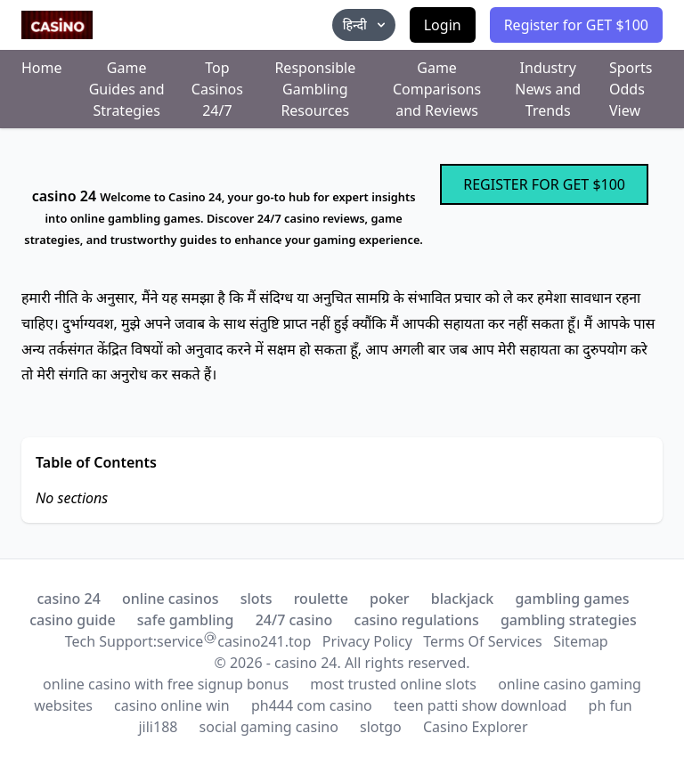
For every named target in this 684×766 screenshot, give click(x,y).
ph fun (610, 705)
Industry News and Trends (548, 89)
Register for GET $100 (576, 25)
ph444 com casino (311, 705)
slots (256, 598)
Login (442, 25)
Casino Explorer (475, 727)
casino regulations (416, 620)
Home (41, 67)
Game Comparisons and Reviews (437, 89)
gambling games (572, 598)
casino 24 (68, 598)
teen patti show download (480, 705)
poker (390, 598)
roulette (321, 598)
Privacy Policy (367, 641)
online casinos (170, 598)
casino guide (72, 620)
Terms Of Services (482, 641)
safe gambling (185, 620)
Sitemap (580, 641)
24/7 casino (294, 620)
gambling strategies (569, 620)
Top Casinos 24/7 (217, 89)
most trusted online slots (393, 684)
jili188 (157, 727)
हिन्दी (365, 24)
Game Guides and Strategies (127, 89)
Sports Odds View (630, 89)
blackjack (462, 598)
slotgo (381, 727)
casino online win (172, 705)
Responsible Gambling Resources (314, 89)
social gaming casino (269, 727)
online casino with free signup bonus (166, 684)
